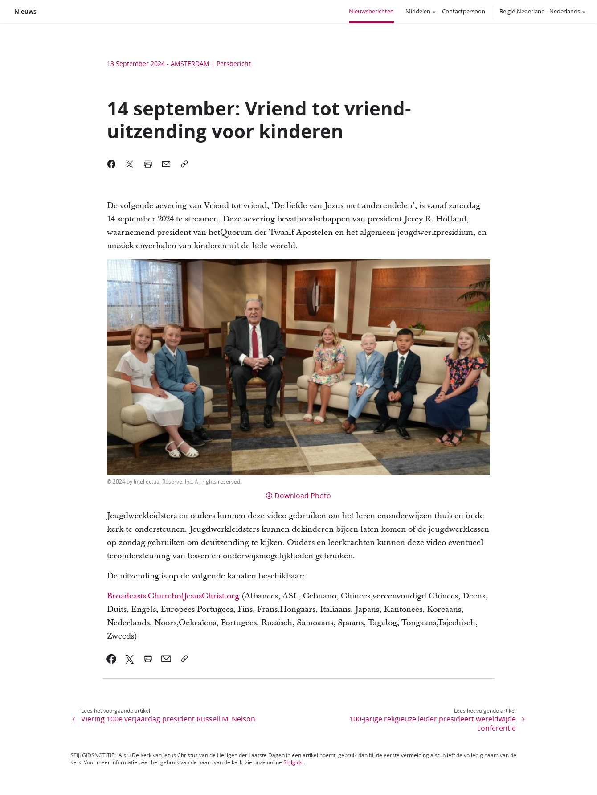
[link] (111, 659)
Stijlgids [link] (293, 762)
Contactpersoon (463, 11)
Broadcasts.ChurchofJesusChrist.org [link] (173, 596)
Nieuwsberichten (371, 11)
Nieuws (25, 11)
